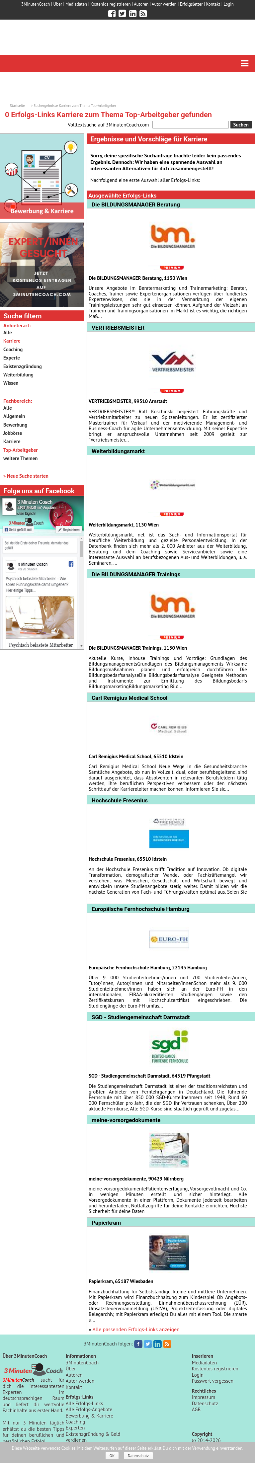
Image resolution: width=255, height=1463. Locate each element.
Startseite (17, 105)
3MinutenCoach (35, 4)
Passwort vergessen (212, 1381)
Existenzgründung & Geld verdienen (93, 1437)
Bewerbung (15, 425)
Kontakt (213, 4)
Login (228, 4)
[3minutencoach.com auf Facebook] (112, 13)
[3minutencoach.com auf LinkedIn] (132, 13)
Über (57, 4)
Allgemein (14, 416)
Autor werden (164, 4)
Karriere (12, 441)
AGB (196, 1409)
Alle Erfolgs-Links (84, 1403)
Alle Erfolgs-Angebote (89, 1409)
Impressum (203, 1397)
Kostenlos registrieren (110, 4)
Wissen (10, 383)
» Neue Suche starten (25, 476)
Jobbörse (12, 433)
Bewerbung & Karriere (89, 1416)
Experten (75, 1427)
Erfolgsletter (191, 4)
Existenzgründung (22, 366)
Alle (7, 332)
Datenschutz (205, 1403)
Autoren (141, 4)
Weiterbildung (18, 374)
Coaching (13, 349)
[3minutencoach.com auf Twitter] (122, 13)
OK (112, 1455)
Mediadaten (76, 4)
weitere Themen (20, 458)
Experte (11, 358)
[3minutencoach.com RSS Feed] (143, 13)
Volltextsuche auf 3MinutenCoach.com (108, 125)
